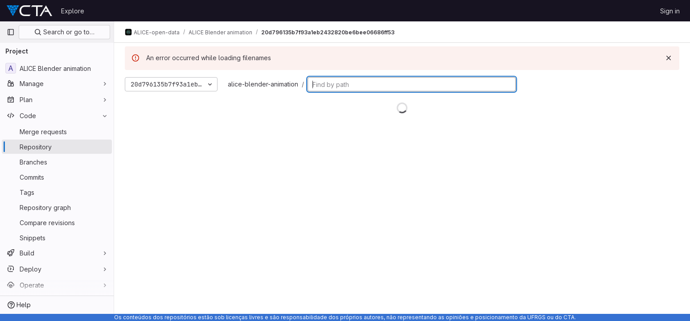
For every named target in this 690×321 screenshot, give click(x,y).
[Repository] (57, 147)
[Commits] (57, 177)
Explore (72, 11)
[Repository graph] (57, 207)
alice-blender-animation (263, 84)
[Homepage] (29, 11)
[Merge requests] (57, 131)
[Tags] (57, 192)
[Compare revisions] (57, 222)
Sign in (670, 11)
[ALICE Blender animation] (57, 68)
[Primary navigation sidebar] (11, 32)
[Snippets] (57, 237)
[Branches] (57, 162)
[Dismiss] (668, 58)
